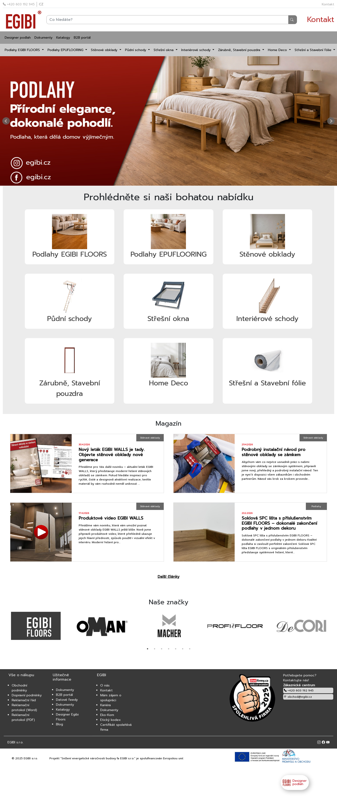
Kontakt (328, 4)
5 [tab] (175, 648)
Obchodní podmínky (19, 688)
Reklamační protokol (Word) (24, 707)
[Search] (171, 19)
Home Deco (278, 50)
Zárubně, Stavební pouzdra (239, 50)
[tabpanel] (36, 626)
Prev (6, 121)
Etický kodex (110, 719)
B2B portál (82, 37)
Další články (168, 576)
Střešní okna (164, 50)
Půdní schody (136, 50)
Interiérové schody (196, 50)
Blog (59, 724)
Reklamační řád (24, 700)
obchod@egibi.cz (298, 697)
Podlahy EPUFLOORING (66, 50)
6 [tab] (182, 648)
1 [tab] (147, 648)
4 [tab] (168, 648)
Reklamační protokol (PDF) (23, 717)
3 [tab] (161, 648)
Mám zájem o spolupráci (110, 698)
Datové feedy (67, 699)
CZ (41, 4)
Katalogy (63, 37)
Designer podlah (18, 37)
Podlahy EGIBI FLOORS (23, 50)
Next (331, 121)
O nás (105, 685)
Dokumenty (43, 37)
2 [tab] (154, 648)
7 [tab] (189, 648)
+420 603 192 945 (19, 4)
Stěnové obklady (105, 50)
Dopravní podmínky (27, 695)
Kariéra (105, 705)
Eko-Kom (107, 714)
